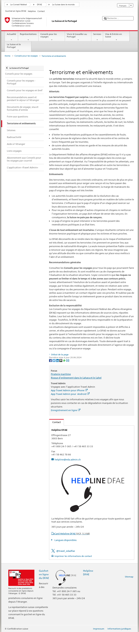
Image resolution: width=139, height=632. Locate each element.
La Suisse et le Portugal (18, 47)
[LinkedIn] (57, 360)
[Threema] (61, 360)
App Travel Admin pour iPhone (69, 390)
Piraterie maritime (61, 374)
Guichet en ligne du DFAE (44, 574)
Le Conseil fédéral (18, 4)
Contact (55, 422)
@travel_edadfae (65, 550)
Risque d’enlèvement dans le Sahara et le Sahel (76, 377)
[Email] (67, 360)
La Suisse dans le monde (63, 4)
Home (7, 56)
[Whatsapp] (64, 360)
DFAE (39, 4)
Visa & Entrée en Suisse (116, 37)
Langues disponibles (65, 540)
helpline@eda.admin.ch (68, 459)
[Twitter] (54, 360)
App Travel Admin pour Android (70, 393)
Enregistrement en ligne (65, 410)
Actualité (11, 37)
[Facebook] (50, 360)
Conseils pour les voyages (52, 37)
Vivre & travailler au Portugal (78, 37)
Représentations (28, 37)
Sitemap (129, 576)
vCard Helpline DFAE (71, 533)
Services (97, 37)
